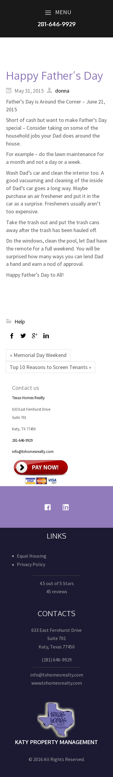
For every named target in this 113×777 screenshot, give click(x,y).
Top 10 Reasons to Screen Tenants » (50, 367)
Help (19, 321)
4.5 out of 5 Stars (56, 583)
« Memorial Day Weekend (38, 355)
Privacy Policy (31, 564)
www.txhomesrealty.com (56, 683)
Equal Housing (31, 556)
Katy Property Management (56, 742)
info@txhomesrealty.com (33, 451)
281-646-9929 (22, 440)
